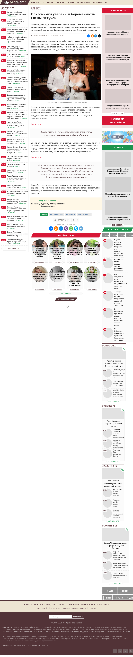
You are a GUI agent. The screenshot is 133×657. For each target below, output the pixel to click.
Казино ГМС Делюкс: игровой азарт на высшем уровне (16, 133)
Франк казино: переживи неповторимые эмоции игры (16, 107)
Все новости (14, 249)
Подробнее (39, 262)
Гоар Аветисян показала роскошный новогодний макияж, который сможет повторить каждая (113, 486)
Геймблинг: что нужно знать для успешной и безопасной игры (15, 23)
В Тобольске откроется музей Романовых (57, 277)
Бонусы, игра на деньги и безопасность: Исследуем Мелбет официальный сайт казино (17, 80)
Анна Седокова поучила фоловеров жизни (113, 423)
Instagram (36, 124)
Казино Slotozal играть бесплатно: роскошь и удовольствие (16, 141)
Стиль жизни (110, 466)
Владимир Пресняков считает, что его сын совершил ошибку (39, 252)
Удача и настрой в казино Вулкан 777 (16, 171)
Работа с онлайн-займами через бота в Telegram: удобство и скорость (17, 40)
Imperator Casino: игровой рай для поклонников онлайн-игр (16, 72)
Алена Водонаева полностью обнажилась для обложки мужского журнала (57, 253)
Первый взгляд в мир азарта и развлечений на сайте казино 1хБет (16, 179)
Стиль (71, 2)
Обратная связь (54, 608)
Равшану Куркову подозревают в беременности (48, 204)
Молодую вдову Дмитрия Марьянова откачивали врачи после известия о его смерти (117, 57)
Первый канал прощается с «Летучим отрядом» (92, 278)
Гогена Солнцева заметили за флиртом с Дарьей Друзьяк (115, 545)
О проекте (41, 608)
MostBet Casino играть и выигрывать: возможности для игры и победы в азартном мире (17, 63)
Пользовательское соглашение (74, 608)
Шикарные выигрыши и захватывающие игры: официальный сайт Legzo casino (16, 98)
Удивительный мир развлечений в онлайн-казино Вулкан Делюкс (15, 125)
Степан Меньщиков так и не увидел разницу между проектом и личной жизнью (75, 280)
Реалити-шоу (8, 7)
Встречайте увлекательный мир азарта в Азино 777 (17, 193)
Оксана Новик (38, 36)
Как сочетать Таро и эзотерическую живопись (16, 14)
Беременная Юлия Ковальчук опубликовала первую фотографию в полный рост (118, 82)
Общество (60, 2)
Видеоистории (100, 2)
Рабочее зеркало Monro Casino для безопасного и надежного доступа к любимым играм (17, 115)
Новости (35, 2)
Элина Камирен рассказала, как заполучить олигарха (39, 278)
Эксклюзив (47, 2)
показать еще (66, 293)
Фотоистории (83, 2)
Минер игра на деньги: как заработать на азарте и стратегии (17, 31)
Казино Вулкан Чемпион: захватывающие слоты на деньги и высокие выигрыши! (17, 150)
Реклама (92, 608)
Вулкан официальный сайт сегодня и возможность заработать (17, 218)
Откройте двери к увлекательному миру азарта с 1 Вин (16, 49)
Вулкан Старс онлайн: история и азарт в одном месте (16, 89)
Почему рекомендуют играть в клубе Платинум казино (16, 242)
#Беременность (84, 214)
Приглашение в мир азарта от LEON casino (17, 55)
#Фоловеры (70, 214)
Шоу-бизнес (109, 345)
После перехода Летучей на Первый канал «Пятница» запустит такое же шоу (117, 171)
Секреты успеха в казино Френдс (16, 165)
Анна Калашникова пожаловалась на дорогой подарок (74, 251)
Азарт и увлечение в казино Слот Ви (17, 187)
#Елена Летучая (56, 214)
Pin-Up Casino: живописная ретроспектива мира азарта (17, 159)
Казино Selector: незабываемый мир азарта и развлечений (17, 201)
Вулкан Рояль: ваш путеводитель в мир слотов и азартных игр (17, 234)
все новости (117, 113)
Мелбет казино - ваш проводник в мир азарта (16, 226)
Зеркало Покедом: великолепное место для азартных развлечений (16, 210)
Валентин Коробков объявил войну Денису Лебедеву (92, 251)
